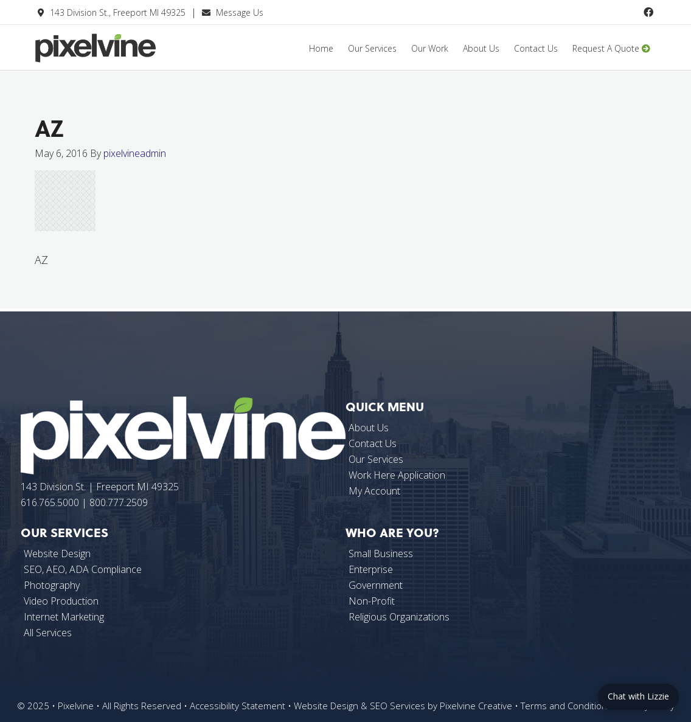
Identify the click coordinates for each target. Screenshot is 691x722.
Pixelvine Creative (126, 56)
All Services (48, 632)
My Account (374, 491)
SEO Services (397, 705)
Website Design (326, 705)
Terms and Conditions (566, 705)
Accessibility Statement (237, 705)
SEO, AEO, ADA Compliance (83, 569)
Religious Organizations (399, 616)
